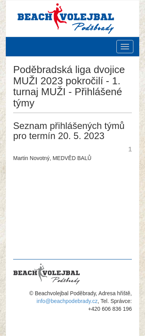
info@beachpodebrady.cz (67, 301)
